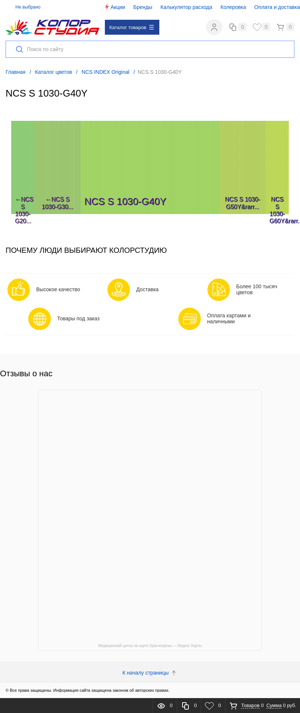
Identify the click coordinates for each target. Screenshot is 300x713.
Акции (114, 7)
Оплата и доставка (277, 7)
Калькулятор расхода (186, 7)
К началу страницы (150, 673)
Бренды (142, 7)
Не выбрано (24, 7)
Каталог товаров (131, 27)
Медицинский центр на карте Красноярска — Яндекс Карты (150, 646)
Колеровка (233, 7)
